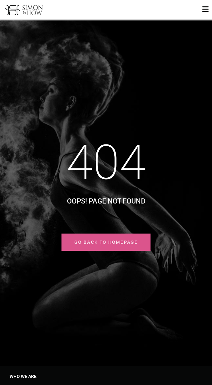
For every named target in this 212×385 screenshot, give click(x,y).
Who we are (23, 376)
